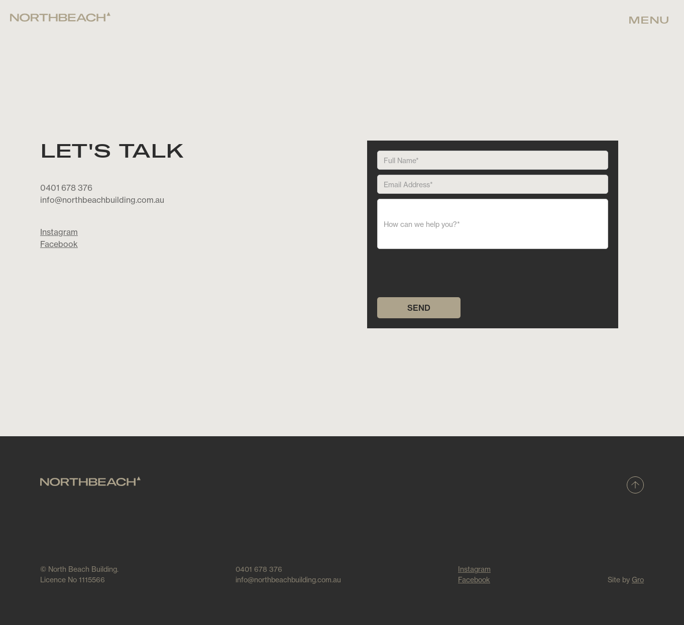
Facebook (59, 244)
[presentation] (453, 273)
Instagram (59, 232)
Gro (638, 579)
